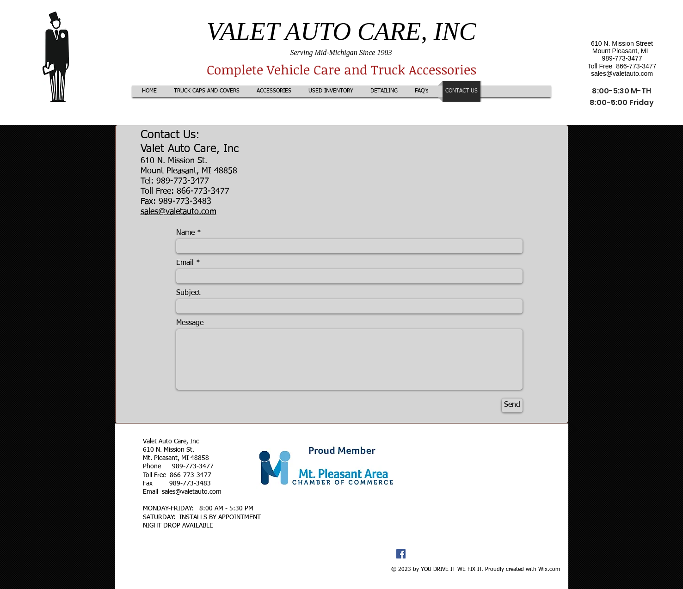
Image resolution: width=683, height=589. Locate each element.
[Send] (512, 405)
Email (185, 263)
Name (185, 233)
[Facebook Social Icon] (401, 553)
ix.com (551, 569)
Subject (188, 293)
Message (189, 323)
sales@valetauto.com (622, 73)
